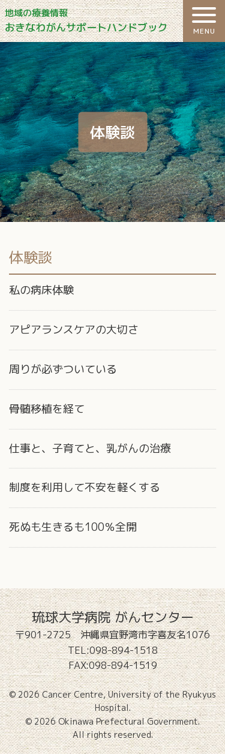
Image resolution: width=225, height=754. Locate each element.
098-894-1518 (123, 650)
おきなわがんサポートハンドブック (115, 20)
